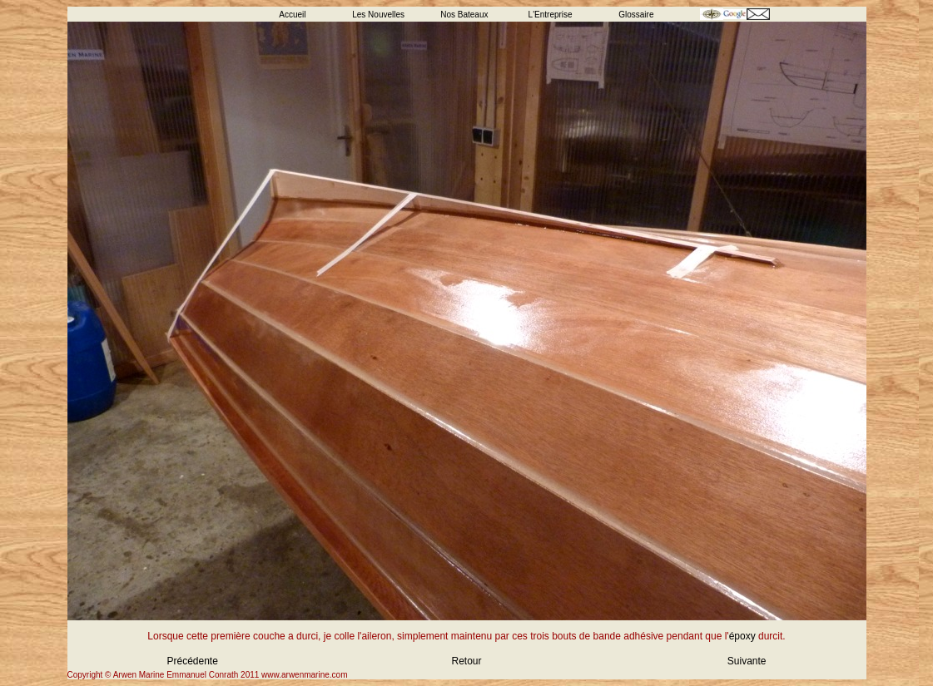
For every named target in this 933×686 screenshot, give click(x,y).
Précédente (192, 661)
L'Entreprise (551, 14)
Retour (466, 661)
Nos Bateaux (464, 14)
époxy (742, 636)
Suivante (747, 661)
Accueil (292, 14)
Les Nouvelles (378, 14)
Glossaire (635, 14)
